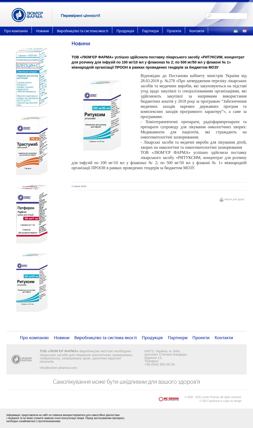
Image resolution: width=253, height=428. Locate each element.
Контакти (196, 31)
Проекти (174, 31)
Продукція (125, 31)
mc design (235, 401)
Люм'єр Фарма (32, 15)
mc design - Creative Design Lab (172, 400)
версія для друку (234, 199)
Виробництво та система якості (82, 31)
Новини (42, 31)
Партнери (150, 31)
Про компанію (16, 31)
